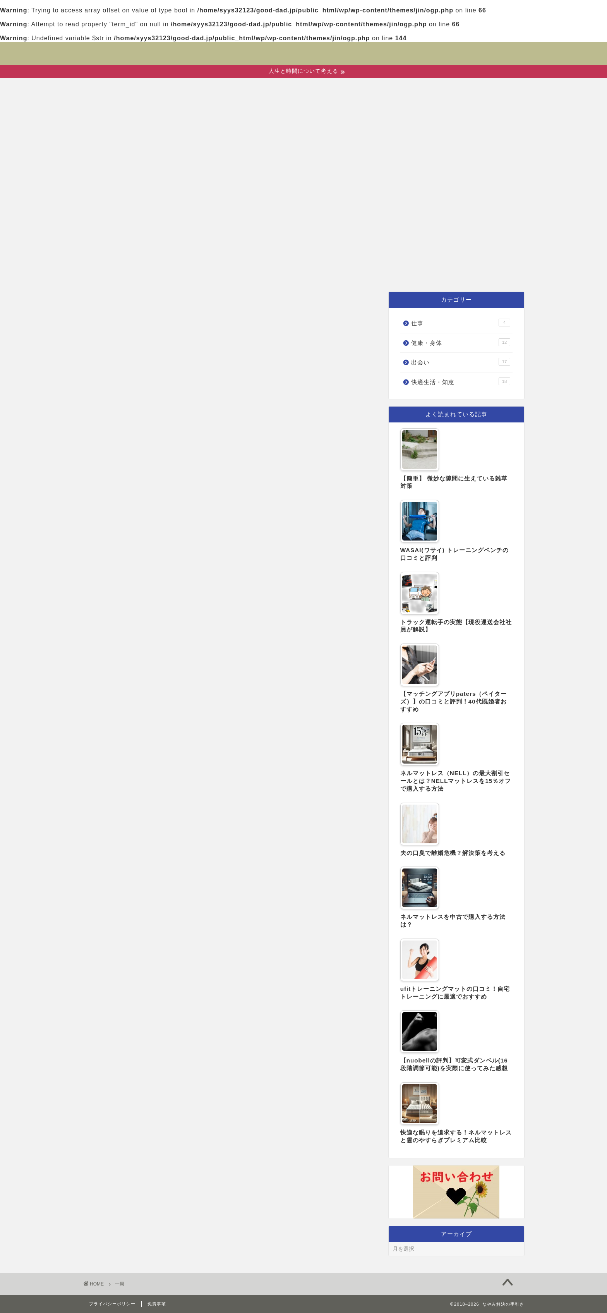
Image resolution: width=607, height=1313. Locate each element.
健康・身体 (289, 272)
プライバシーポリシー (112, 1303)
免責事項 (156, 1303)
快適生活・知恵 (369, 272)
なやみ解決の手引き (303, 48)
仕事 (434, 272)
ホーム (179, 272)
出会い (229, 272)
